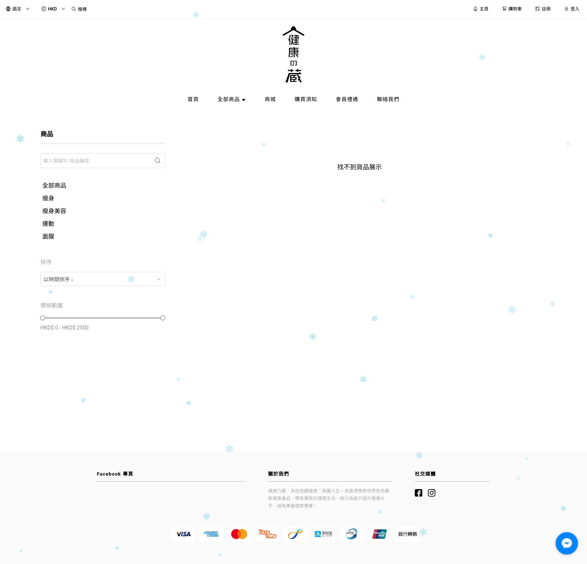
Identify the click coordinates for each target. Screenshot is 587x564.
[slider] (42, 318)
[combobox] (102, 279)
